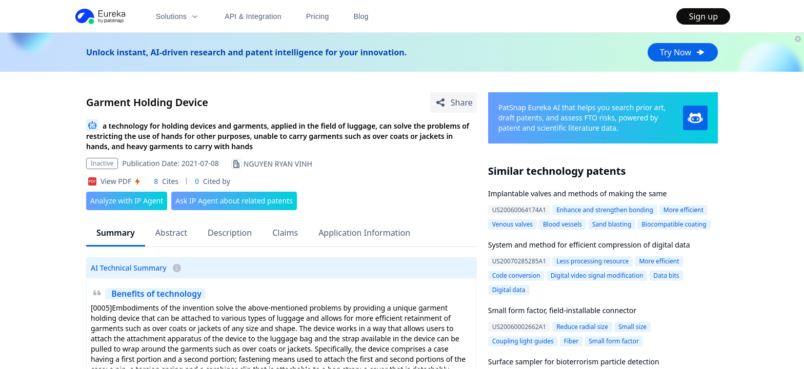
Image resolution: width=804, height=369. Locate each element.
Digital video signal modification (597, 275)
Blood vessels (562, 224)
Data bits (666, 275)
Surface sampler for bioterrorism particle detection (573, 361)
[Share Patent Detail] (453, 102)
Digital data (509, 289)
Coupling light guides (523, 341)
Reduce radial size (582, 326)
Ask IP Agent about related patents (234, 201)
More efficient (684, 210)
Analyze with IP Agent (126, 201)
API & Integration (253, 16)
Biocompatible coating (673, 224)
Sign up (703, 16)
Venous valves (512, 224)
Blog (361, 16)
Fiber (571, 341)
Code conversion (516, 275)
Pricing (317, 16)
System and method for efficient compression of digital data (589, 245)
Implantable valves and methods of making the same (577, 193)
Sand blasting (611, 224)
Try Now (683, 52)
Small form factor (614, 341)
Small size (632, 326)
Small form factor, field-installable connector (562, 310)
